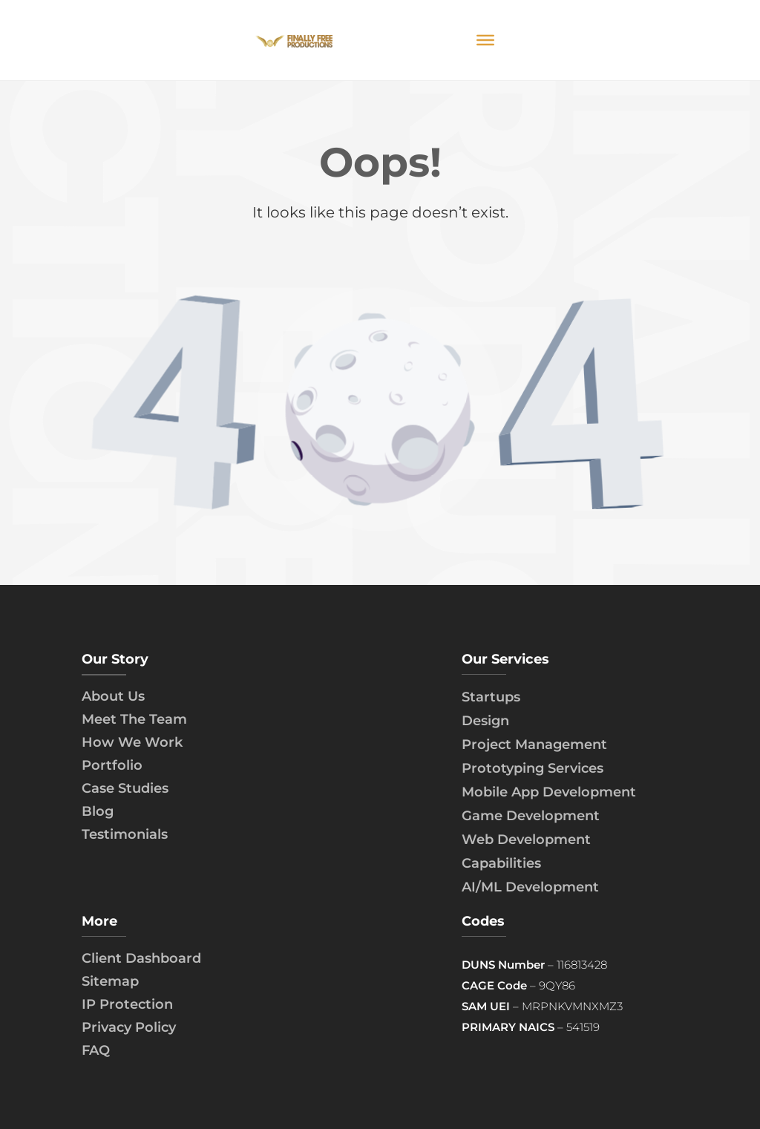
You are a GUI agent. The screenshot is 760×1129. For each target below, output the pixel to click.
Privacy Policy (129, 1027)
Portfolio (112, 765)
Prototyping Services (532, 768)
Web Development (526, 839)
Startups (491, 697)
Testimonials (125, 834)
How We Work (132, 742)
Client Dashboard (141, 958)
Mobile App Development (549, 792)
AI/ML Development (530, 887)
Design (485, 721)
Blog (98, 811)
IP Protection (127, 1004)
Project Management (534, 744)
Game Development (531, 816)
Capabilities (501, 863)
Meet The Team (134, 719)
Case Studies (125, 788)
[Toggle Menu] (485, 40)
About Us (113, 696)
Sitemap (110, 981)
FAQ (96, 1050)
